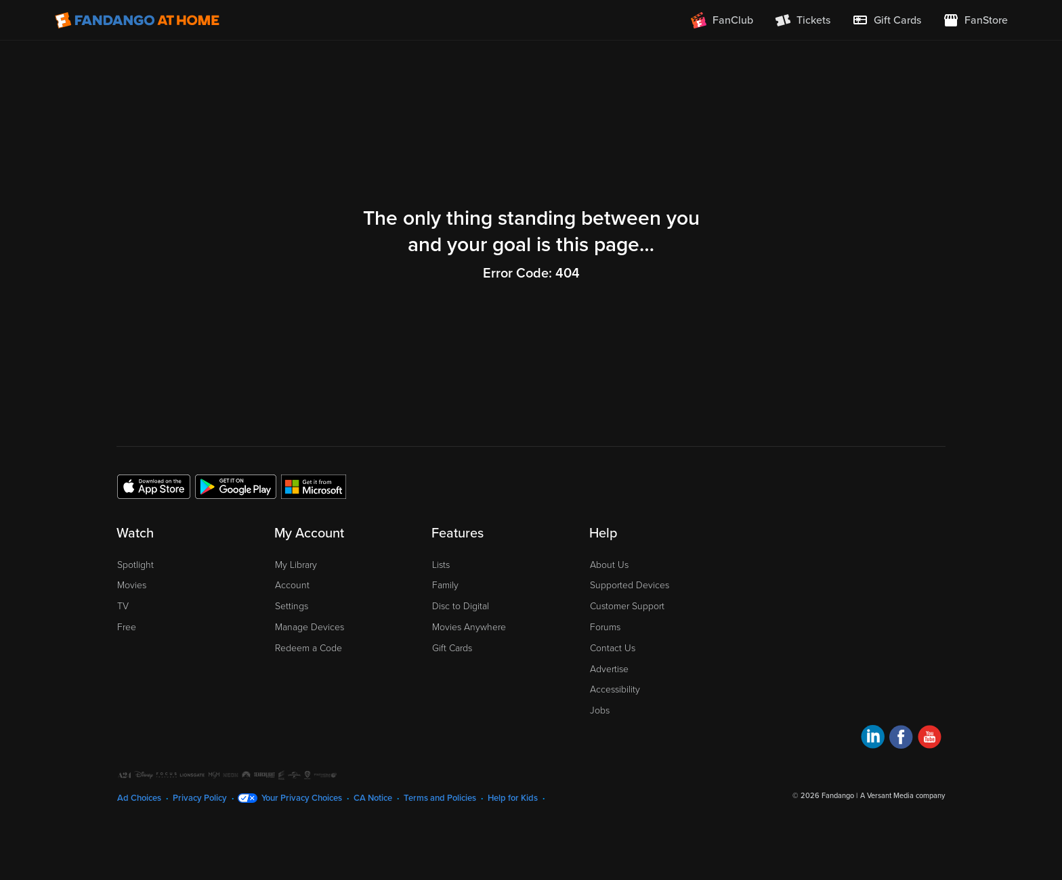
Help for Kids (513, 798)
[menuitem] (886, 20)
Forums (605, 627)
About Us (609, 565)
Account (292, 585)
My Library (296, 565)
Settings (291, 606)
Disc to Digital (460, 606)
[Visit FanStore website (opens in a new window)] (975, 20)
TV (123, 606)
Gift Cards (452, 648)
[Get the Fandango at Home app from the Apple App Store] (153, 486)
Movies (131, 585)
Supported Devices (629, 585)
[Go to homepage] (137, 20)
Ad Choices (139, 798)
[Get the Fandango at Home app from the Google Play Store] (235, 486)
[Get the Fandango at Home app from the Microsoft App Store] (313, 486)
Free (126, 627)
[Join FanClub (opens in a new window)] (722, 20)
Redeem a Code (308, 648)
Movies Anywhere (469, 627)
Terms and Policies (440, 798)
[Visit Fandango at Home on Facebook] (901, 738)
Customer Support (627, 606)
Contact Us (612, 648)
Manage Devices (309, 627)
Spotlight (135, 565)
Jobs (600, 710)
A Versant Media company (902, 795)
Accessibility (615, 689)
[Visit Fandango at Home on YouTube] (929, 738)
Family (445, 585)
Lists (441, 565)
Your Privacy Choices (301, 798)
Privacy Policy (200, 798)
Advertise (609, 669)
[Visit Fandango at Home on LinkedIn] (872, 738)
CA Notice (373, 798)
